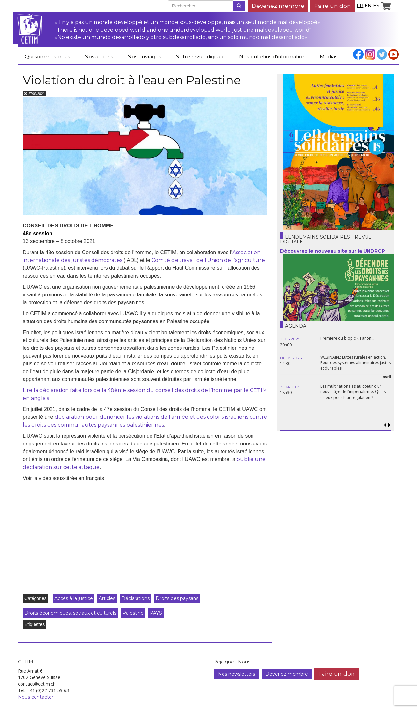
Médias (328, 56)
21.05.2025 (290, 338)
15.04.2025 (290, 386)
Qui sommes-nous (47, 56)
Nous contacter (35, 697)
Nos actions (98, 56)
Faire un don (332, 5)
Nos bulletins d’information (272, 56)
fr (360, 5)
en (368, 5)
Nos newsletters (236, 674)
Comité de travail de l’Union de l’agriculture (208, 260)
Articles (107, 598)
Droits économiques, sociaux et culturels (70, 613)
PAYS (156, 613)
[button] (389, 425)
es (376, 5)
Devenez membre (278, 5)
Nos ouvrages (144, 56)
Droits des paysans (177, 598)
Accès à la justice (73, 598)
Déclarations (136, 598)
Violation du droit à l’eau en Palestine (132, 80)
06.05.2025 (291, 357)
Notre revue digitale (200, 56)
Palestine (133, 613)
